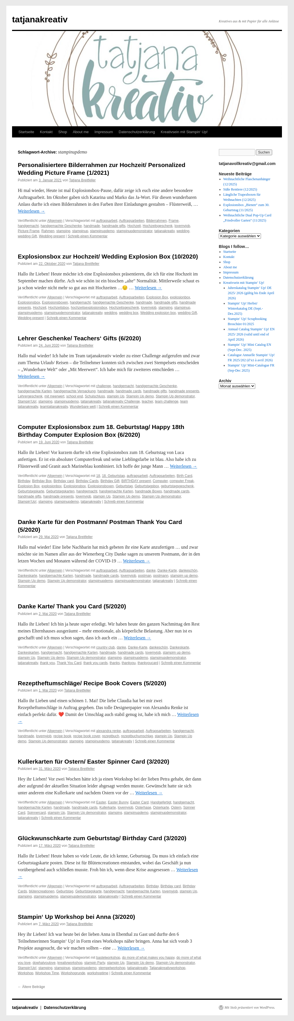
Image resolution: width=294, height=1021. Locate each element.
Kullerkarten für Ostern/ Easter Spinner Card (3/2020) (93, 761)
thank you (47, 663)
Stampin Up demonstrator (175, 396)
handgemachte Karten (35, 391)
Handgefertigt (160, 802)
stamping (63, 231)
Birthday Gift (109, 481)
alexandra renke (108, 731)
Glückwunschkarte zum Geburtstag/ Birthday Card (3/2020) (102, 838)
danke (151, 570)
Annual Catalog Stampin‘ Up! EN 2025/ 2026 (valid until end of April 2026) (251, 334)
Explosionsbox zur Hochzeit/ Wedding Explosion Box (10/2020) (108, 256)
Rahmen (47, 231)
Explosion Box (157, 297)
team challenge (166, 401)
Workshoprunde (73, 973)
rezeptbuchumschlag (137, 736)
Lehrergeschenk (30, 396)
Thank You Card (69, 663)
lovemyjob (182, 226)
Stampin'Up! (27, 401)
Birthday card (64, 481)
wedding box (128, 313)
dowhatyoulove (43, 963)
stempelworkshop (111, 968)
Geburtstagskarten (60, 491)
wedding (183, 231)
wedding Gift (27, 236)
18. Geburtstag (113, 476)
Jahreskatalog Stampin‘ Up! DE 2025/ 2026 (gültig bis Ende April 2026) (251, 293)
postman (144, 576)
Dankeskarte (27, 576)
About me (81, 132)
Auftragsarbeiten (131, 221)
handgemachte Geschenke (61, 226)
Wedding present (52, 236)
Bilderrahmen (156, 221)
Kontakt (46, 132)
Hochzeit (134, 226)
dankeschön (188, 570)
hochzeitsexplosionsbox (89, 308)
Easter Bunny (118, 802)
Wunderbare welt (83, 407)
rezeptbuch (110, 736)
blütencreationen (42, 891)
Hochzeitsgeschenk (158, 226)
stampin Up (115, 396)
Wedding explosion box (158, 313)
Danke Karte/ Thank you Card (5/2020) (72, 606)
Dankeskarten (28, 653)
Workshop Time (47, 973)
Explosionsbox (29, 302)
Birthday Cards (87, 481)
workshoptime (97, 973)
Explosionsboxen (55, 302)
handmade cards (128, 391)
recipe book (62, 736)
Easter (101, 802)
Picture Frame (28, 231)
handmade (92, 226)
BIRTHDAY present (136, 481)
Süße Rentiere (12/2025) (240, 189)
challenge (103, 386)
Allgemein (55, 221)
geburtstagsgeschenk (177, 486)
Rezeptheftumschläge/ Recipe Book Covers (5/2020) (92, 683)
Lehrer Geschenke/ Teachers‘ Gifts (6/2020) (79, 338)
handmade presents (184, 391)
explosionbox (180, 297)
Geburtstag (124, 486)
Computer (160, 481)
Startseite (26, 132)
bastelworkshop (108, 958)
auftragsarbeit (106, 221)
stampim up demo (184, 576)
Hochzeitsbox (58, 308)
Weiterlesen (31, 211)
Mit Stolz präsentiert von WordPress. (250, 1008)
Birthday (24, 481)
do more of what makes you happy (148, 958)
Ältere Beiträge (31, 987)
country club (105, 647)
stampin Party (94, 963)
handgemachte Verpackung (75, 391)
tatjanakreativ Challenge (121, 401)
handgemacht (28, 226)
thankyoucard (148, 663)
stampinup (80, 231)
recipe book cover (86, 736)
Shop (62, 132)
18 (98, 476)
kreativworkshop (69, 963)
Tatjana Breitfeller (82, 180)
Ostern (176, 807)
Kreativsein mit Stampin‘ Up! (184, 132)
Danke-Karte (167, 570)
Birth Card (184, 476)
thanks (115, 663)
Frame (174, 221)
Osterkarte (161, 807)
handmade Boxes (148, 491)
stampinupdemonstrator (134, 231)
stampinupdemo (102, 231)
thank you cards (95, 663)
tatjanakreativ (39, 19)
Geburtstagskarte (31, 491)
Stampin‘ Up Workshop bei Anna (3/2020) (76, 916)
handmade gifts (113, 226)
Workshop (25, 973)
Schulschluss (95, 396)
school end (74, 396)
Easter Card (139, 802)
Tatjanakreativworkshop (167, 968)
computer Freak (182, 481)
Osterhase (143, 807)
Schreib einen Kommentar (88, 236)
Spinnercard (36, 813)
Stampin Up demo (140, 396)
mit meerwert (54, 396)
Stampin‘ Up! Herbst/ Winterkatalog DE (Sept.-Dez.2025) (245, 308)
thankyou (129, 663)
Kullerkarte (107, 807)
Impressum (103, 132)
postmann (161, 576)
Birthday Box (42, 481)
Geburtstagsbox (147, 486)
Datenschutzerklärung (137, 132)
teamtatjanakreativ (54, 407)
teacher (147, 401)
